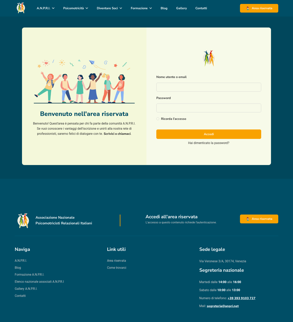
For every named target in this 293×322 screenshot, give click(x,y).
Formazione (139, 8)
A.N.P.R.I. (43, 8)
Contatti (201, 8)
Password (163, 98)
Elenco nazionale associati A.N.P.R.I (39, 281)
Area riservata (259, 8)
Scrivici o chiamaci (117, 134)
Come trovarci (116, 268)
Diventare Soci (107, 8)
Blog (164, 8)
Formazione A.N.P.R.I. (29, 274)
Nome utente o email (171, 77)
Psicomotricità (73, 8)
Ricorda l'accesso (171, 119)
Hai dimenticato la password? (208, 143)
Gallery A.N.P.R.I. (26, 289)
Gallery (181, 8)
